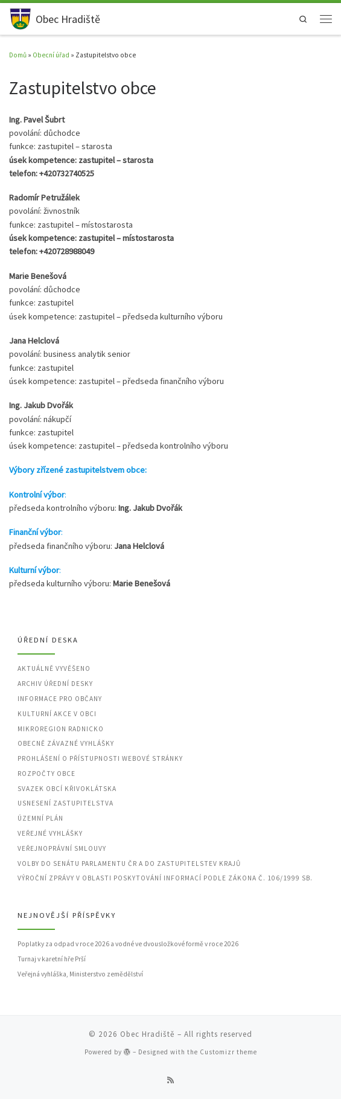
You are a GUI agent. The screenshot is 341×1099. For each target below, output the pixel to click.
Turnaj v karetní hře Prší (52, 959)
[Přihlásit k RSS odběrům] (170, 1080)
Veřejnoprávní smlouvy (62, 848)
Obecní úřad (51, 55)
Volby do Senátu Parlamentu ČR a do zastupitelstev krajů (129, 863)
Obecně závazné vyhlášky (66, 743)
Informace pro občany (60, 698)
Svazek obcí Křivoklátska (67, 788)
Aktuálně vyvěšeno (54, 668)
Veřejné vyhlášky (50, 833)
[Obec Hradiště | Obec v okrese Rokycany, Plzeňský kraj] (20, 17)
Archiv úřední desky (55, 683)
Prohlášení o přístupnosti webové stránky (100, 758)
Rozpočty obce (46, 773)
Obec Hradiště (147, 1034)
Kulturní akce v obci (57, 714)
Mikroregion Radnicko (61, 729)
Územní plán (40, 818)
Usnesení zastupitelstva (65, 803)
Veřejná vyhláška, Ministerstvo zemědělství (80, 974)
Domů (18, 55)
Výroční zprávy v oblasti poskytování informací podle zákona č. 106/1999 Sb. (165, 878)
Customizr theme (228, 1052)
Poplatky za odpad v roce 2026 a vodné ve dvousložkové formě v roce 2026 (128, 944)
